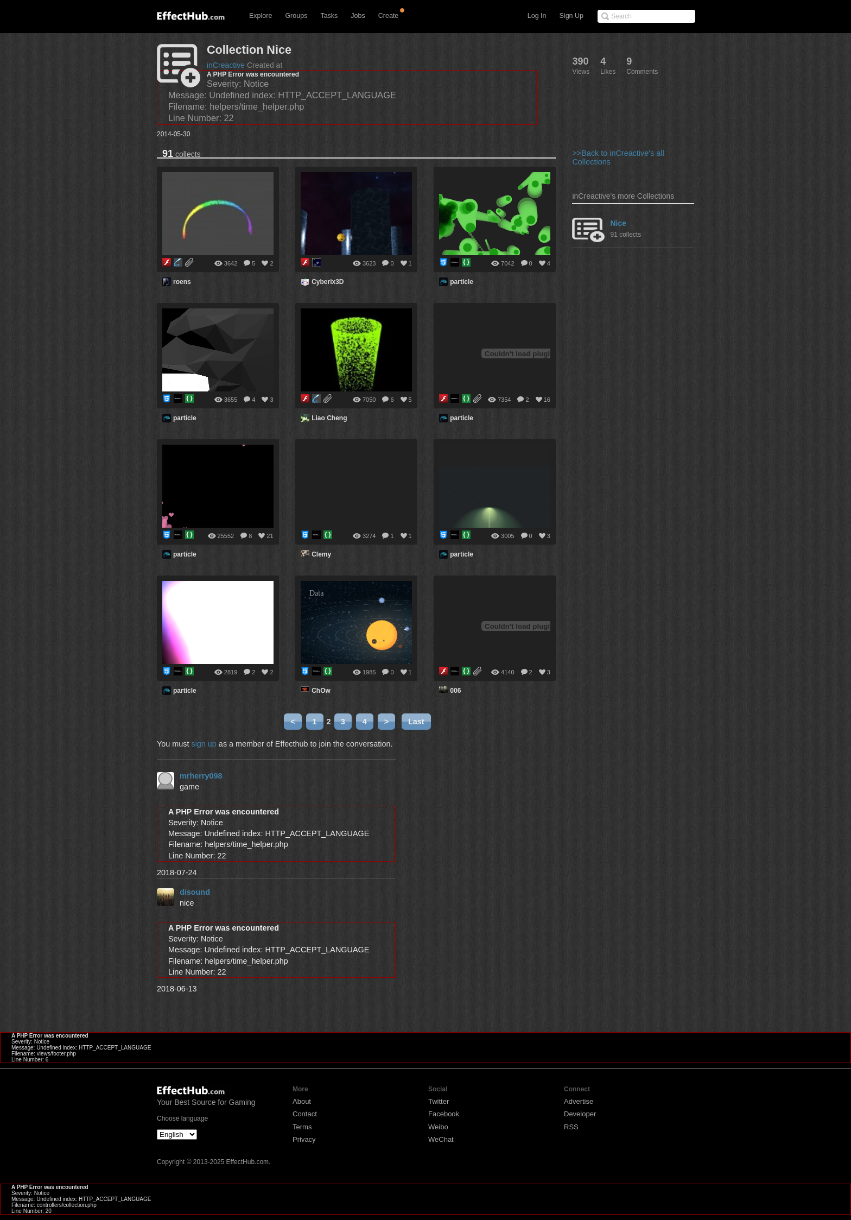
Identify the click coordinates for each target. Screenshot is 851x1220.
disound (195, 892)
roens (182, 282)
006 (455, 690)
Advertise (578, 1101)
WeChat (441, 1139)
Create (388, 16)
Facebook (443, 1114)
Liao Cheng (329, 418)
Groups (296, 16)
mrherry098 (201, 776)
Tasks (329, 16)
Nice (618, 223)
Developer (580, 1114)
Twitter (438, 1101)
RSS (571, 1127)
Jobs (358, 16)
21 (269, 536)
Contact (305, 1114)
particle (461, 282)
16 (547, 399)
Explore (260, 16)
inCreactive (226, 65)
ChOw (321, 690)
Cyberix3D (328, 282)
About (302, 1101)
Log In (537, 16)
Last (416, 721)
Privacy (304, 1139)
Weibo (438, 1127)
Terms (302, 1127)
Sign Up (571, 16)
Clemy (321, 554)
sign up (203, 743)
